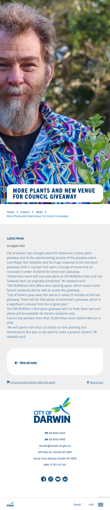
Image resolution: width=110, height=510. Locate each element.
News (39, 212)
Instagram (50, 479)
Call (91, 505)
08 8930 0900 (57, 439)
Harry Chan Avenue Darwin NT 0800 (55, 458)
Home (10, 212)
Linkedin (65, 479)
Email (77, 505)
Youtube (57, 479)
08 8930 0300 (57, 433)
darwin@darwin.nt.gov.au (55, 446)
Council (25, 212)
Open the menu (99, 504)
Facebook (43, 479)
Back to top (96, 382)
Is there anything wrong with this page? (33, 382)
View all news (28, 363)
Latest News (15, 238)
